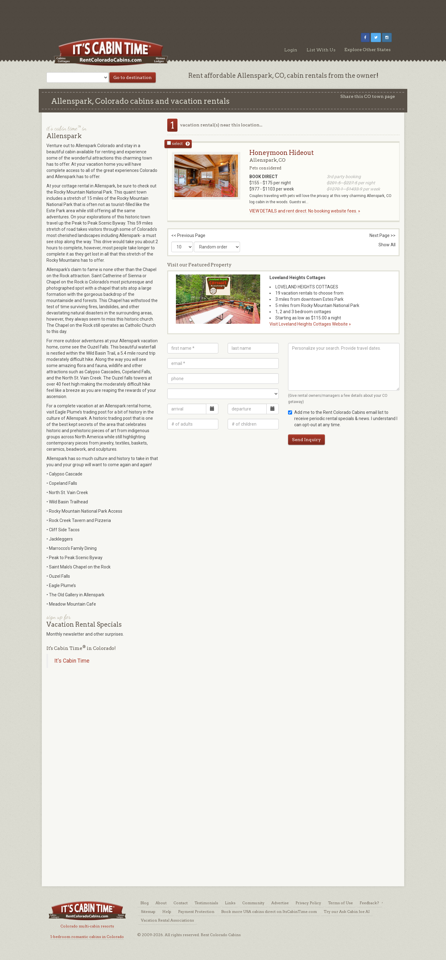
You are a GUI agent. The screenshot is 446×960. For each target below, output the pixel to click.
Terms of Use (340, 903)
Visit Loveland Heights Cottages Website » (310, 324)
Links (230, 903)
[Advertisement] (223, 14)
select (175, 143)
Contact (180, 903)
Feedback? (369, 903)
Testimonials (206, 903)
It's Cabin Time (72, 661)
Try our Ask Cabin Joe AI (347, 911)
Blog (144, 903)
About (161, 903)
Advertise (280, 903)
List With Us (321, 49)
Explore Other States (367, 49)
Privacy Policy (308, 903)
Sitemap (148, 911)
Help (166, 911)
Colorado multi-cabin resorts (87, 926)
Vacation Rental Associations (167, 920)
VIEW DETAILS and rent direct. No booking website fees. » (304, 210)
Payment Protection (196, 911)
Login (290, 49)
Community (253, 903)
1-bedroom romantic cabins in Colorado (87, 936)
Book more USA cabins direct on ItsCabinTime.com (269, 911)
